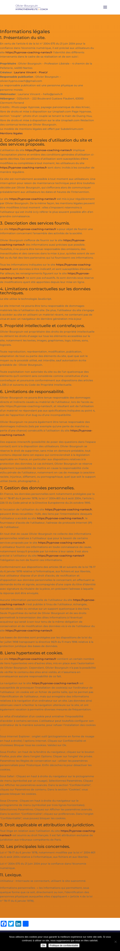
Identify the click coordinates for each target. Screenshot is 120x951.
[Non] (115, 941)
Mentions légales (11, 133)
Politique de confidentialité (64, 945)
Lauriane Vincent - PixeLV (31, 72)
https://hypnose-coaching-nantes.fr (28, 52)
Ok (43, 945)
